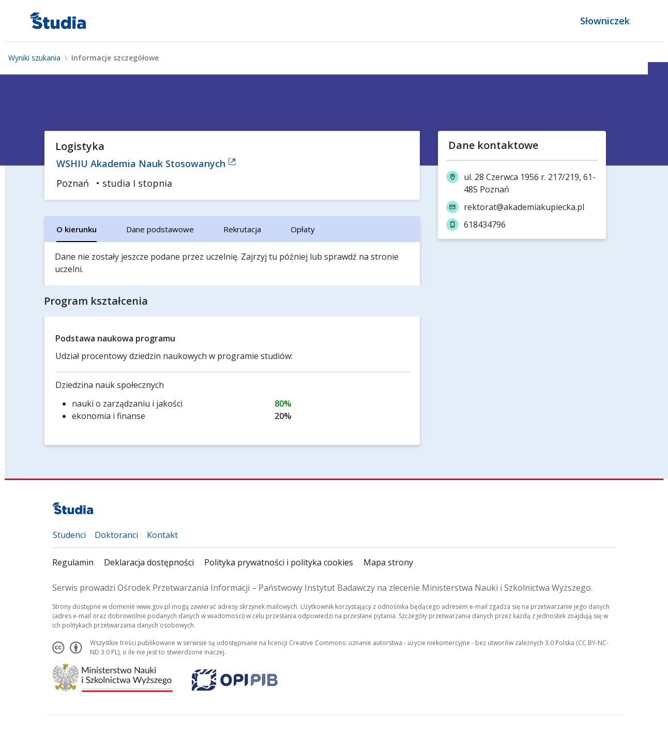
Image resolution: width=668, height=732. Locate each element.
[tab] (76, 229)
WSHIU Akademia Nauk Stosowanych (146, 163)
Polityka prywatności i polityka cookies (278, 562)
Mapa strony (388, 562)
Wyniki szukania (34, 58)
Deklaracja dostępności (149, 562)
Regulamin (73, 562)
